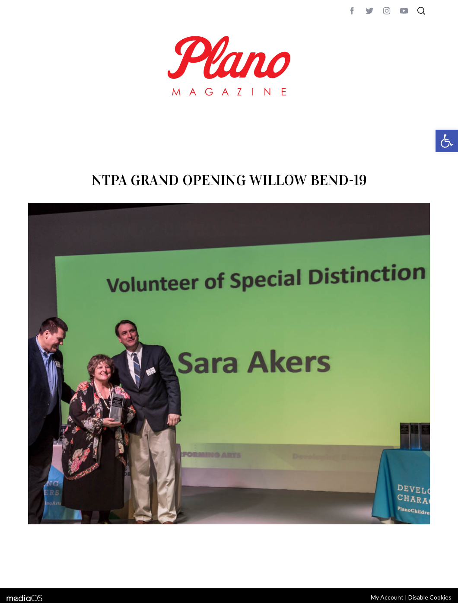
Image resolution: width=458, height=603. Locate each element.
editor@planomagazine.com (287, 570)
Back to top (406, 570)
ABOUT (37, 570)
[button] (447, 141)
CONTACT (63, 570)
